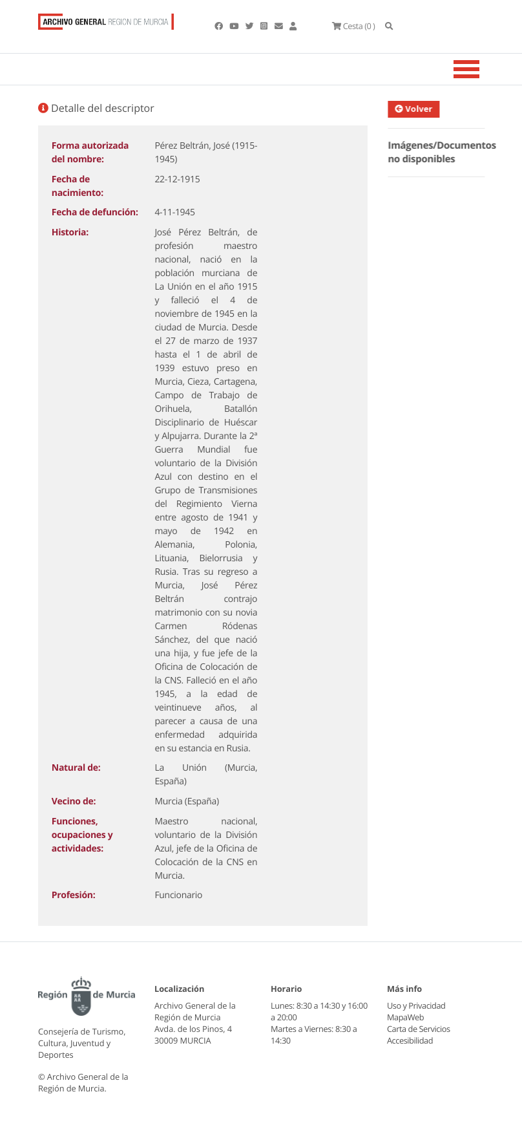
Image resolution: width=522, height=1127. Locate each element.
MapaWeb (405, 1017)
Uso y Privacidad (416, 1005)
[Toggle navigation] (482, 69)
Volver (417, 108)
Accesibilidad (410, 1040)
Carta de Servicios (418, 1029)
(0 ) (353, 26)
